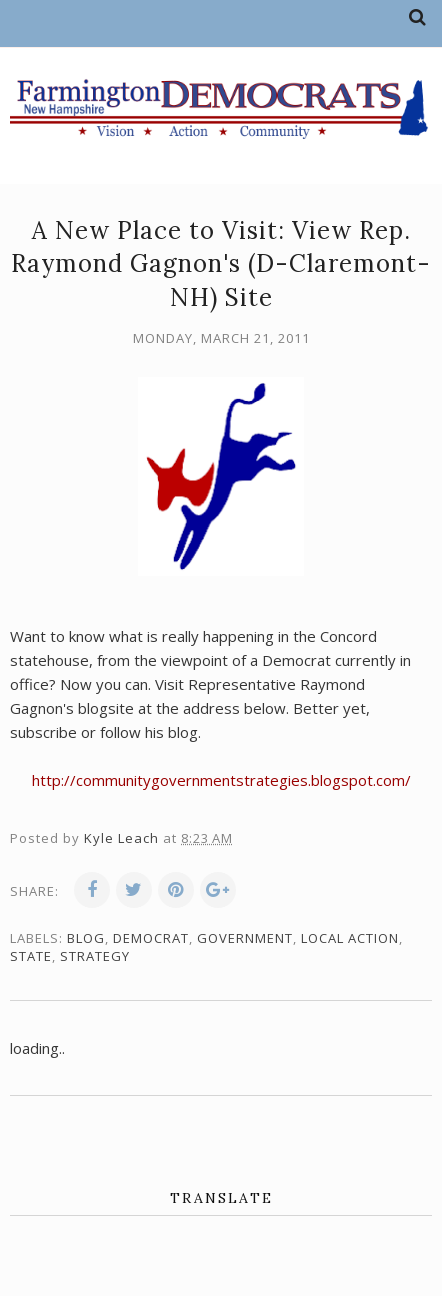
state (31, 956)
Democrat (151, 938)
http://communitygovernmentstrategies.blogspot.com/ (221, 780)
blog (86, 938)
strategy (95, 956)
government (245, 938)
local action (350, 938)
